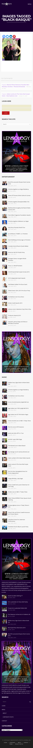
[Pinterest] (14, 36)
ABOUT (5, 713)
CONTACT (4, 721)
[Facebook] (3, 36)
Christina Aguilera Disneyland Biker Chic (18, 201)
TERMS (11, 744)
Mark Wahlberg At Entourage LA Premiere (19, 240)
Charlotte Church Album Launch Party (18, 526)
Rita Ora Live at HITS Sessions (16, 427)
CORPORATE (12, 742)
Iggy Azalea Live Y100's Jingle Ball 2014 (18, 408)
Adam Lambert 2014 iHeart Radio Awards (19, 458)
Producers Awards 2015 (14, 315)
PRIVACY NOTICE (19, 744)
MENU (3, 709)
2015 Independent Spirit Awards (16, 278)
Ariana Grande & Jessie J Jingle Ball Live (18, 402)
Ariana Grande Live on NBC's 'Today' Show (19, 421)
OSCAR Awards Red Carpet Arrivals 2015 (18, 272)
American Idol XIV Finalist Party (16, 252)
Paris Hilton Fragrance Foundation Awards (19, 215)
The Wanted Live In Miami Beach (17, 445)
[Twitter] (7, 36)
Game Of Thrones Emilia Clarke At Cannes (19, 195)
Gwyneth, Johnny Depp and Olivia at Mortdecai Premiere (17, 322)
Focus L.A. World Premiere (15, 265)
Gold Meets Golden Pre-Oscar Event (17, 284)
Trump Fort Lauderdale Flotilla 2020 (17, 608)
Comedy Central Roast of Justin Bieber (18, 246)
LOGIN (3, 706)
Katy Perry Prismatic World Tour (16, 227)
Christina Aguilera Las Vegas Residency (18, 189)
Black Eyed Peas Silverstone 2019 (16, 627)
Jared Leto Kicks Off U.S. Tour (16, 433)
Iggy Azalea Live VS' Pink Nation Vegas (18, 414)
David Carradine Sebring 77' (15, 596)
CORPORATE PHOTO (8, 717)
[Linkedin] (10, 36)
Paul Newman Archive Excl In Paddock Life (19, 614)
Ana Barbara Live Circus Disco (16, 297)
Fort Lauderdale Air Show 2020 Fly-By (18, 602)
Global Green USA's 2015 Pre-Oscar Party (19, 290)
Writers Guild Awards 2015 (15, 303)
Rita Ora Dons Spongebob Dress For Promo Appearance (17, 472)
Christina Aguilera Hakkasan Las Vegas (18, 221)
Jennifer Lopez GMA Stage (15, 439)
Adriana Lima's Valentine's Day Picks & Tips (19, 309)
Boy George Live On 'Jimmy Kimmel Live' (18, 452)
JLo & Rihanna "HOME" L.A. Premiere (18, 234)
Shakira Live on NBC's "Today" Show (17, 492)
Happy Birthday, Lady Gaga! (15, 478)
